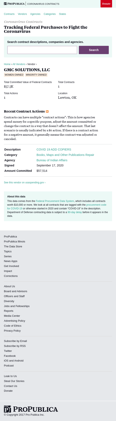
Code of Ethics (12, 325)
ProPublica (10, 236)
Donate (106, 3)
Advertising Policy (14, 320)
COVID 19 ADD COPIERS (54, 149)
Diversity (9, 301)
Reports (8, 310)
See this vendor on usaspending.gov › (24, 182)
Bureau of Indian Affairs (52, 160)
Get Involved (11, 266)
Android (19, 360)
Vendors (22, 14)
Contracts (9, 14)
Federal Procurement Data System (55, 201)
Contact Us (10, 386)
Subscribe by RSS (15, 345)
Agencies (35, 14)
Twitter (8, 350)
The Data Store (13, 246)
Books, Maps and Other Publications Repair (65, 155)
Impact (8, 271)
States (62, 14)
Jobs (6, 306)
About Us (9, 286)
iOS (6, 360)
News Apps (10, 261)
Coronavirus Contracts (43, 4)
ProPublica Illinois (14, 241)
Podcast (9, 365)
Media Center (12, 315)
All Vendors (19, 64)
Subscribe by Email (15, 341)
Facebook (10, 355)
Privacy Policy (12, 330)
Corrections (11, 276)
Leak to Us (10, 376)
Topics (8, 251)
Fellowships (22, 306)
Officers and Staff (14, 296)
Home (7, 64)
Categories (50, 14)
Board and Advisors (15, 291)
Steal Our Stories (14, 381)
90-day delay (75, 212)
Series (8, 256)
